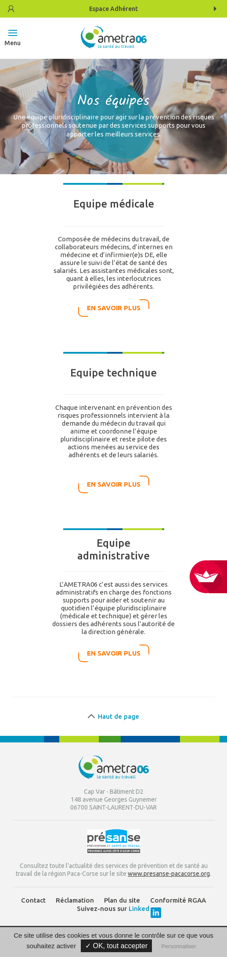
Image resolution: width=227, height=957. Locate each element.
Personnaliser (178, 946)
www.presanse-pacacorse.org (169, 873)
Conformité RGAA (178, 900)
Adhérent (113, 8)
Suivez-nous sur (114, 908)
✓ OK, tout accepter (116, 946)
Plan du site (122, 900)
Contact (33, 900)
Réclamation (75, 900)
